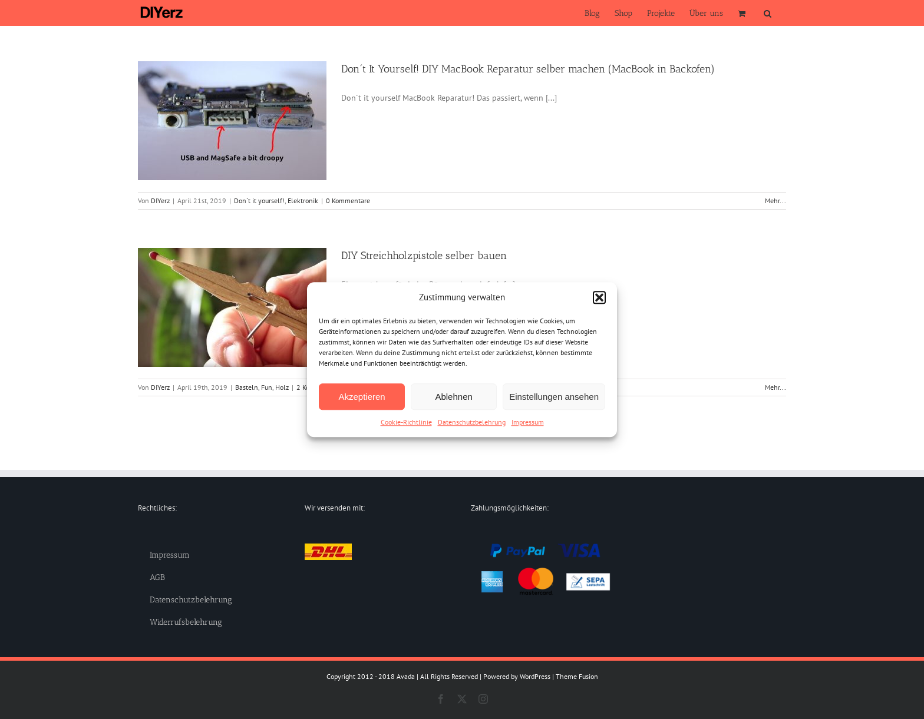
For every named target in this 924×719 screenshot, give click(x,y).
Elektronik (303, 200)
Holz (282, 387)
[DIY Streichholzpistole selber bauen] (232, 307)
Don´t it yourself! (259, 200)
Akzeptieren (361, 397)
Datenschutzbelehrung (472, 422)
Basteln (246, 387)
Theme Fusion (577, 676)
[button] (599, 297)
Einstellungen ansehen (554, 397)
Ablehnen (453, 397)
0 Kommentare (348, 200)
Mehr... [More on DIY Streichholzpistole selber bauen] (775, 387)
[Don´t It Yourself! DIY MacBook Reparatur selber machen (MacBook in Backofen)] (232, 120)
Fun (266, 387)
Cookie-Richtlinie (406, 422)
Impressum (528, 422)
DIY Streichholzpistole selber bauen (424, 255)
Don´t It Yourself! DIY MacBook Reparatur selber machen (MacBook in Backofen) (528, 68)
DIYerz (160, 200)
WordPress (535, 676)
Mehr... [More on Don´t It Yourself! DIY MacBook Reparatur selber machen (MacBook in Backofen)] (775, 200)
